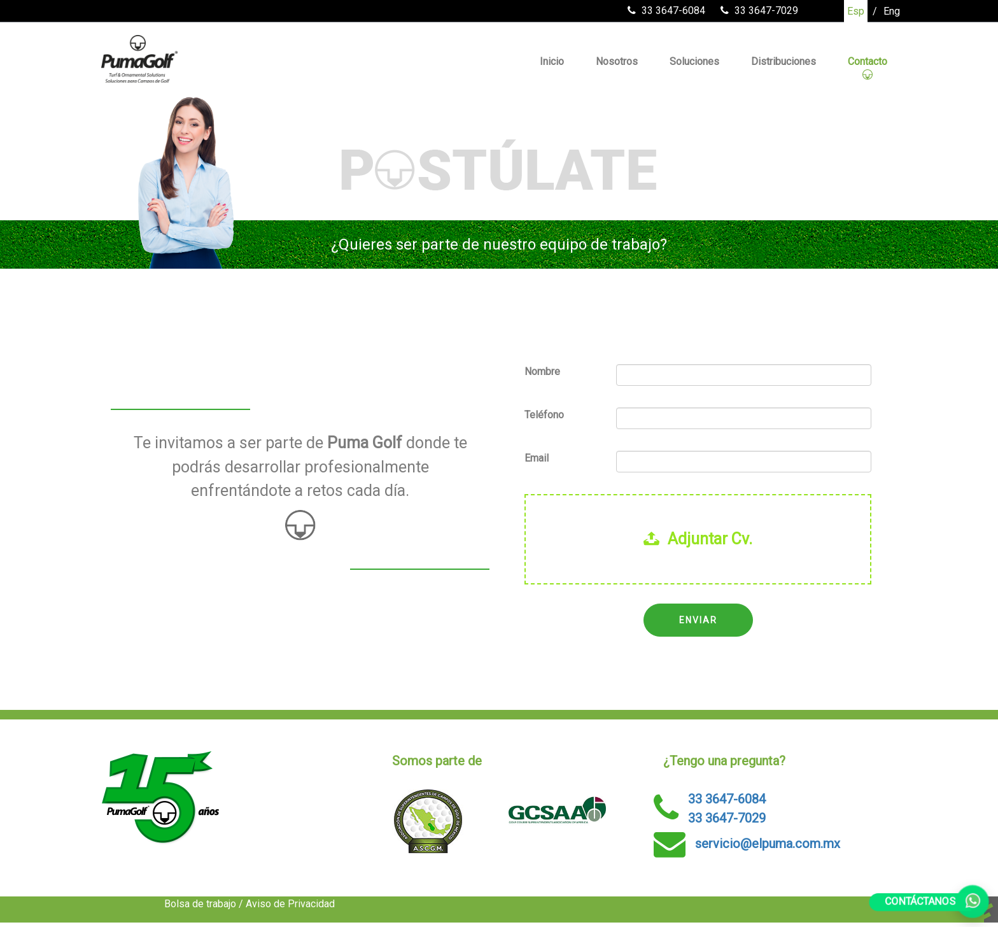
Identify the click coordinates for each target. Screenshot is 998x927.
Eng (891, 11)
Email (536, 458)
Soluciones (694, 61)
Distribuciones (783, 61)
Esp (855, 11)
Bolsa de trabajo (200, 904)
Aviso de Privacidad (290, 904)
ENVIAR (698, 620)
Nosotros (617, 61)
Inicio (552, 61)
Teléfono (544, 415)
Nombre (542, 371)
